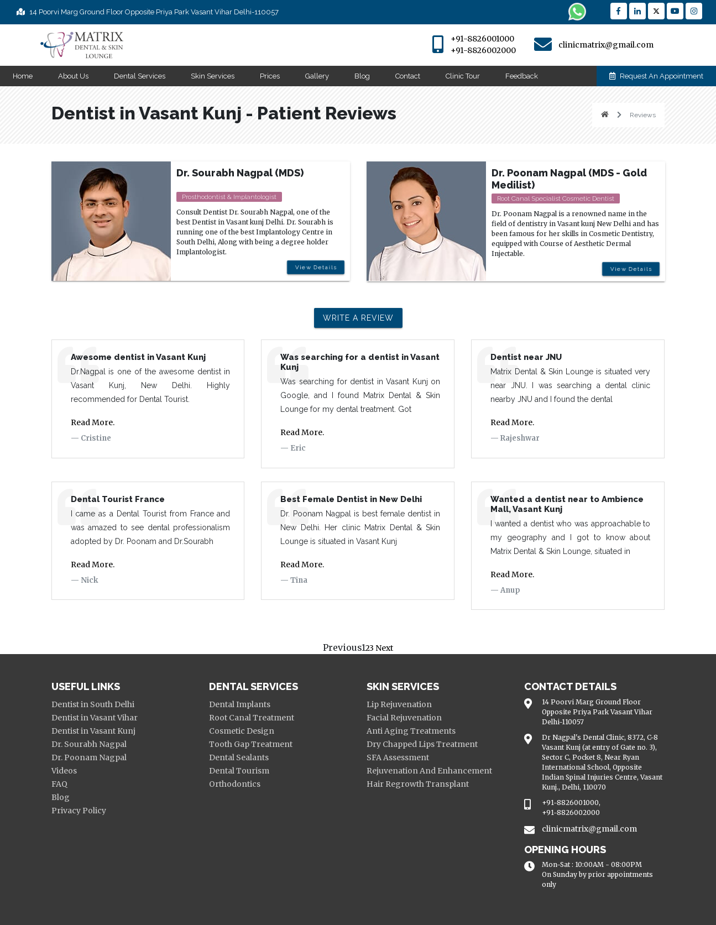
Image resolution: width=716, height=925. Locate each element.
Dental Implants (239, 704)
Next (383, 648)
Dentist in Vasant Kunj (93, 731)
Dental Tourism (239, 771)
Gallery (317, 76)
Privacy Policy (78, 811)
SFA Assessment (398, 757)
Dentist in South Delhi (92, 704)
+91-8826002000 (483, 50)
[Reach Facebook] (618, 11)
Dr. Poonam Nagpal (89, 757)
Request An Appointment (656, 76)
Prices (270, 76)
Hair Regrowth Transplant (418, 784)
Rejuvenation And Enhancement (429, 771)
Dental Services (139, 76)
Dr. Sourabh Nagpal (89, 744)
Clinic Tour (463, 76)
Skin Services (212, 76)
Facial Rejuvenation (404, 718)
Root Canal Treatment (251, 718)
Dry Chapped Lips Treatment (422, 744)
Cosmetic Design (241, 731)
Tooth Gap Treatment (250, 744)
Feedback (521, 76)
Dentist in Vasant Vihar (94, 718)
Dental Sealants (239, 757)
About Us (73, 76)
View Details (314, 270)
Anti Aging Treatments (411, 731)
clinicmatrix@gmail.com (606, 45)
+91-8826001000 (482, 39)
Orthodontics (234, 784)
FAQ (59, 784)
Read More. (92, 422)
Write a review (358, 317)
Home (23, 76)
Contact (407, 76)
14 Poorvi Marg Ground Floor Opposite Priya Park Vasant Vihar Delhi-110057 (148, 12)
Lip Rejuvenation (399, 704)
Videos (64, 771)
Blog (362, 76)
